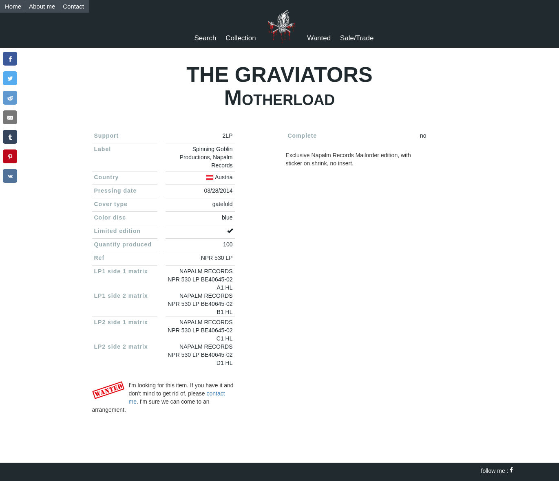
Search (205, 38)
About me (42, 6)
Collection (240, 38)
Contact (73, 6)
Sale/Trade (357, 38)
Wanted (319, 38)
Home (13, 6)
